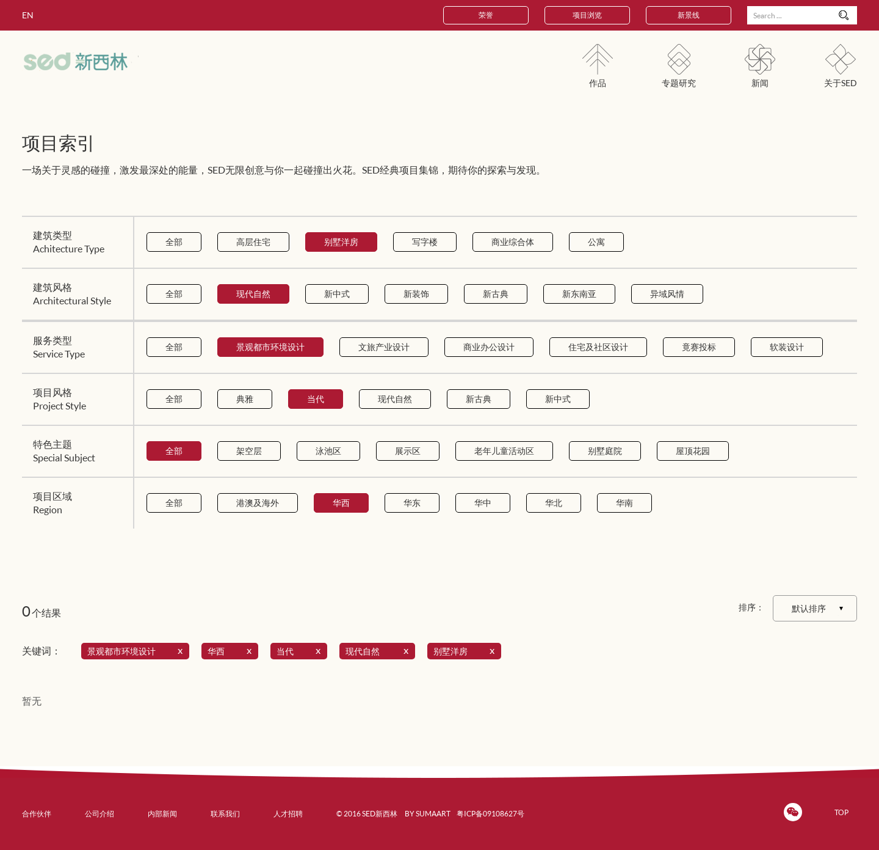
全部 (174, 241)
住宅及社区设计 (598, 347)
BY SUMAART (427, 813)
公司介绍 (99, 813)
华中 (482, 502)
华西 (341, 502)
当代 (315, 399)
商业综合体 (512, 241)
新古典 (495, 293)
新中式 (337, 293)
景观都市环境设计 (270, 347)
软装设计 (787, 347)
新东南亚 (579, 293)
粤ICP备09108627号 (490, 813)
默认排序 (809, 608)
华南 (624, 502)
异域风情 (667, 293)
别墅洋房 (341, 241)
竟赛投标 (699, 347)
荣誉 (486, 15)
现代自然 (253, 293)
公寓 (596, 241)
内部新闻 (162, 813)
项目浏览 (587, 15)
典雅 (244, 399)
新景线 (689, 15)
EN (28, 15)
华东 (412, 502)
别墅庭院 (605, 450)
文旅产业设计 (384, 347)
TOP (841, 812)
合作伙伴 (36, 813)
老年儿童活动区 (504, 450)
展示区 (408, 450)
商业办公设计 (489, 347)
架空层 (249, 450)
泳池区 (328, 450)
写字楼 (425, 241)
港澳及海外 (257, 502)
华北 (553, 502)
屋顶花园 (693, 450)
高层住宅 (253, 241)
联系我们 (225, 813)
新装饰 (416, 293)
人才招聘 (288, 813)
